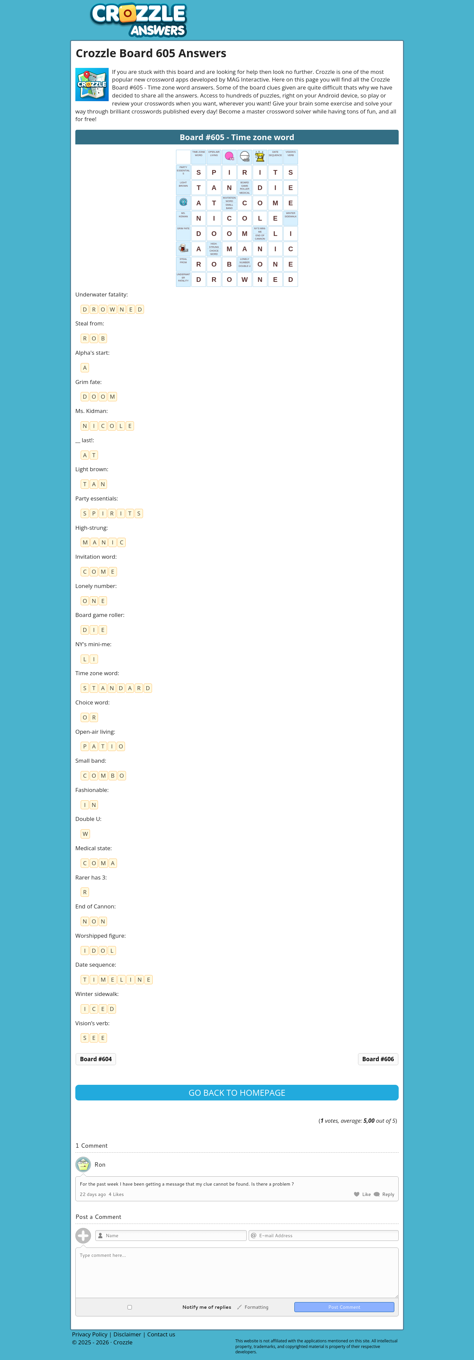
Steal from (89, 323)
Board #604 (96, 1059)
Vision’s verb (91, 1023)
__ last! (84, 440)
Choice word (91, 702)
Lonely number (95, 586)
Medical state (92, 848)
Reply (388, 1194)
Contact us (161, 1334)
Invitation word (95, 556)
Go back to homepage (237, 1092)
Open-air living (94, 731)
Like (366, 1194)
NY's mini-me (92, 644)
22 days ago (93, 1194)
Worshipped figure (99, 935)
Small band (90, 760)
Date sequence (95, 964)
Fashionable (91, 790)
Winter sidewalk (96, 994)
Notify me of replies (155, 1307)
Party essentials (96, 498)
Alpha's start (91, 352)
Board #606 (378, 1059)
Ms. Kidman (90, 411)
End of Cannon (94, 906)
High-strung (90, 527)
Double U (87, 819)
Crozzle (123, 1342)
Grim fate (87, 382)
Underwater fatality (100, 294)
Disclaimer (127, 1334)
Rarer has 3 (90, 877)
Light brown (91, 469)
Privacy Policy (89, 1334)
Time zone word (96, 673)
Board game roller (99, 615)
